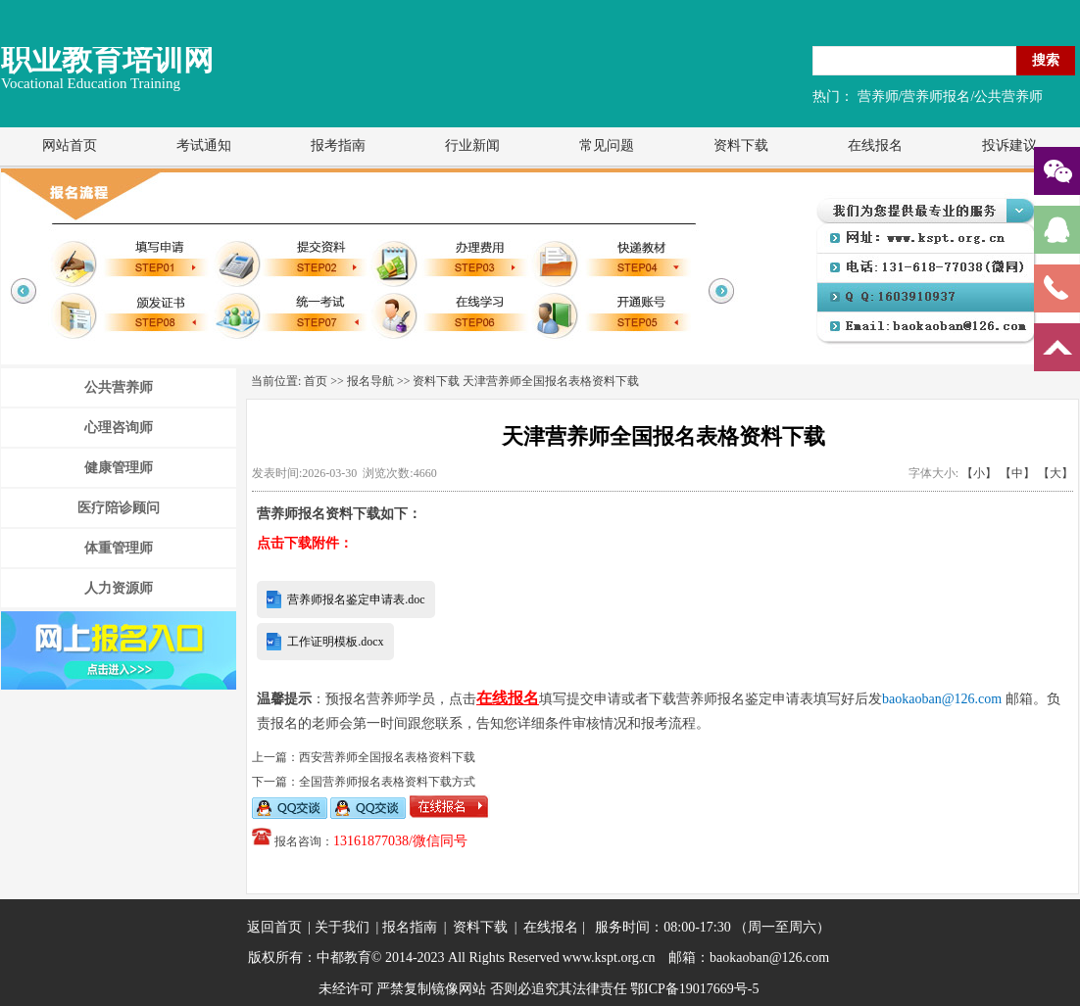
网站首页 (69, 145)
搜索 (1045, 60)
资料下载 (740, 145)
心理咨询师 (118, 427)
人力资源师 (118, 588)
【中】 (1017, 473)
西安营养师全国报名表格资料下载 (387, 757)
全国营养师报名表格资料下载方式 (387, 782)
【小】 (979, 473)
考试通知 (203, 145)
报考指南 (338, 145)
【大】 (1055, 473)
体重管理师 (118, 548)
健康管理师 (118, 467)
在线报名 (875, 145)
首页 (315, 381)
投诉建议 (1009, 145)
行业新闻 (472, 145)
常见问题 (606, 145)
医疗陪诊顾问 (118, 508)
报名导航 (370, 381)
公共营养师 (118, 387)
